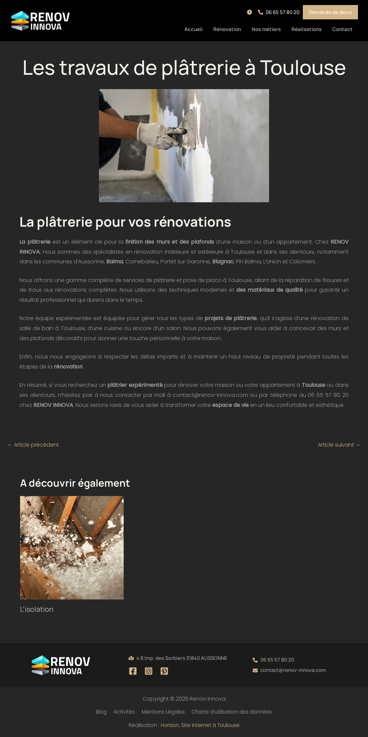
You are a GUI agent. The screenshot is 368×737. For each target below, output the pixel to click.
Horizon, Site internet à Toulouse (200, 725)
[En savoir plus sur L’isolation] (72, 547)
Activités (122, 712)
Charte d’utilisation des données (231, 712)
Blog (100, 712)
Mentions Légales (161, 712)
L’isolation (37, 609)
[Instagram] (148, 671)
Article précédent (33, 445)
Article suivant (339, 445)
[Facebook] (133, 671)
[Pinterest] (164, 671)
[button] (251, 12)
